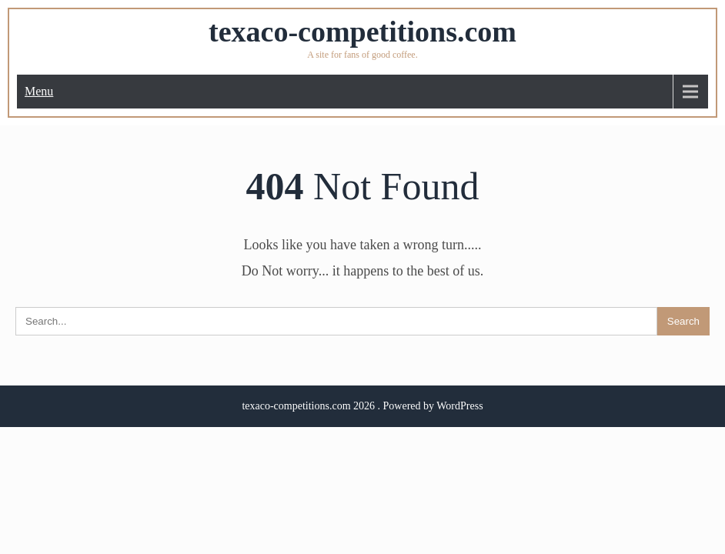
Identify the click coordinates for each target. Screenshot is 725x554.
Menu (39, 91)
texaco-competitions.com (362, 31)
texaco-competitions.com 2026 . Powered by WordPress (362, 406)
